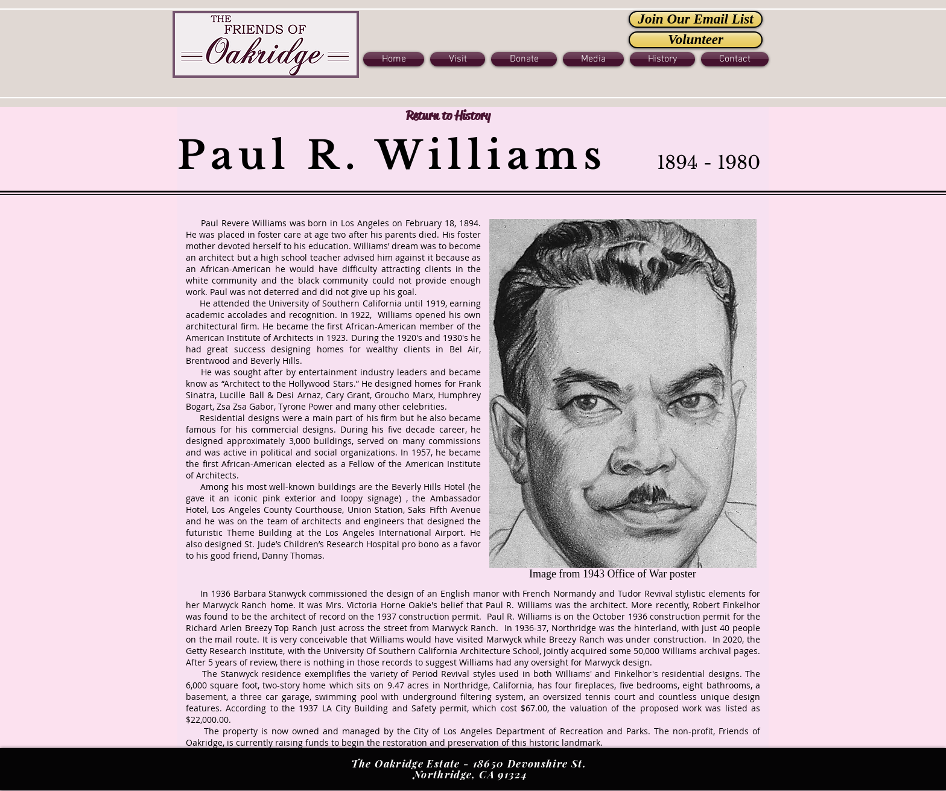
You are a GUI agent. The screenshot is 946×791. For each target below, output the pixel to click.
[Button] (265, 43)
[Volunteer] (696, 39)
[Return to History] (447, 116)
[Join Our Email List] (696, 19)
